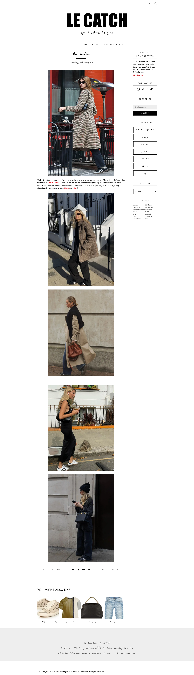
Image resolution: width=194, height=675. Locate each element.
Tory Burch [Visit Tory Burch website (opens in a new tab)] (148, 216)
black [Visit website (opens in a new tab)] (66, 188)
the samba (81, 54)
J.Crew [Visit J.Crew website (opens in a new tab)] (135, 214)
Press (95, 45)
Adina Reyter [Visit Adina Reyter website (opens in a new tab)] (137, 219)
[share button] (155, 3)
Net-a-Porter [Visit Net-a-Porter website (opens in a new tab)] (149, 207)
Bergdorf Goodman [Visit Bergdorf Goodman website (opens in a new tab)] (139, 209)
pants (145, 159)
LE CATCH (97, 20)
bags (145, 137)
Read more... (138, 75)
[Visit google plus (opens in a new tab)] (84, 569)
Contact (108, 45)
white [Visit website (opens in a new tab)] (75, 188)
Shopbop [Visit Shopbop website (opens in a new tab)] (136, 212)
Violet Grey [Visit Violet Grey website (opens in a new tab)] (136, 207)
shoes (145, 166)
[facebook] (147, 90)
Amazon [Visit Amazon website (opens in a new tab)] (135, 205)
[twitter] (152, 90)
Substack (122, 45)
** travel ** (145, 129)
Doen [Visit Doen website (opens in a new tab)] (146, 219)
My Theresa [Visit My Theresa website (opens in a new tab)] (148, 205)
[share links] (150, 3)
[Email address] (145, 107)
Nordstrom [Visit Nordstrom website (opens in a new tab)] (148, 209)
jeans (145, 151)
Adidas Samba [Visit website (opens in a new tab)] (55, 183)
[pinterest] (143, 90)
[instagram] (139, 90)
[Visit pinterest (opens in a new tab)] (89, 569)
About (83, 45)
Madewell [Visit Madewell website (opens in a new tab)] (148, 214)
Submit (145, 113)
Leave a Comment (51, 569)
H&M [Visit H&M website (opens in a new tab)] (147, 212)
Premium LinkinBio (79, 671)
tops (145, 173)
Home (71, 45)
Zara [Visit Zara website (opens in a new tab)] (134, 216)
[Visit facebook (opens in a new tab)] (78, 569)
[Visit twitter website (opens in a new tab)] (73, 569)
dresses (145, 144)
